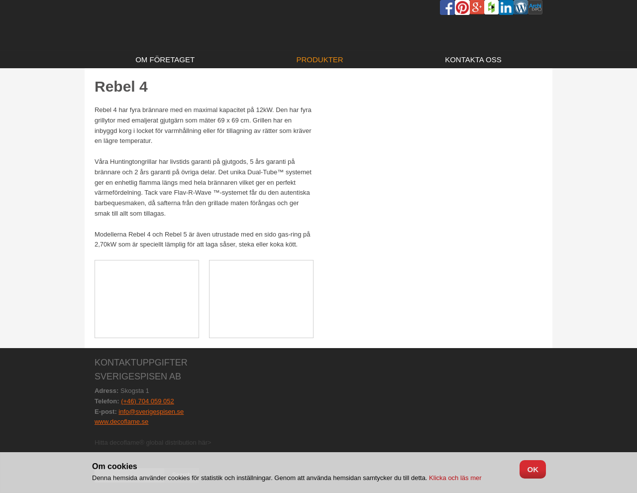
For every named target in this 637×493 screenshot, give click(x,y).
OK (532, 469)
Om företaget (165, 59)
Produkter (320, 59)
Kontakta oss (473, 59)
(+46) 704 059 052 (147, 401)
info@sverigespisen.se (151, 411)
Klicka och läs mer (454, 478)
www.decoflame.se (121, 421)
